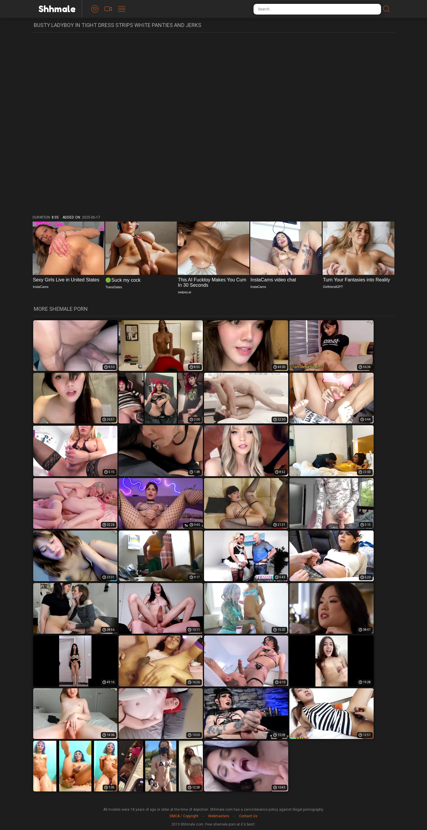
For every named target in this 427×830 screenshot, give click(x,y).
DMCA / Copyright (184, 816)
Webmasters (218, 816)
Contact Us (248, 816)
